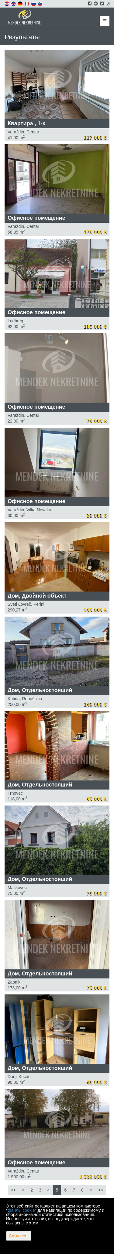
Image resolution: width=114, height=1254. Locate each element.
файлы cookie (21, 1210)
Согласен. (19, 1235)
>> (100, 1190)
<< (13, 1190)
